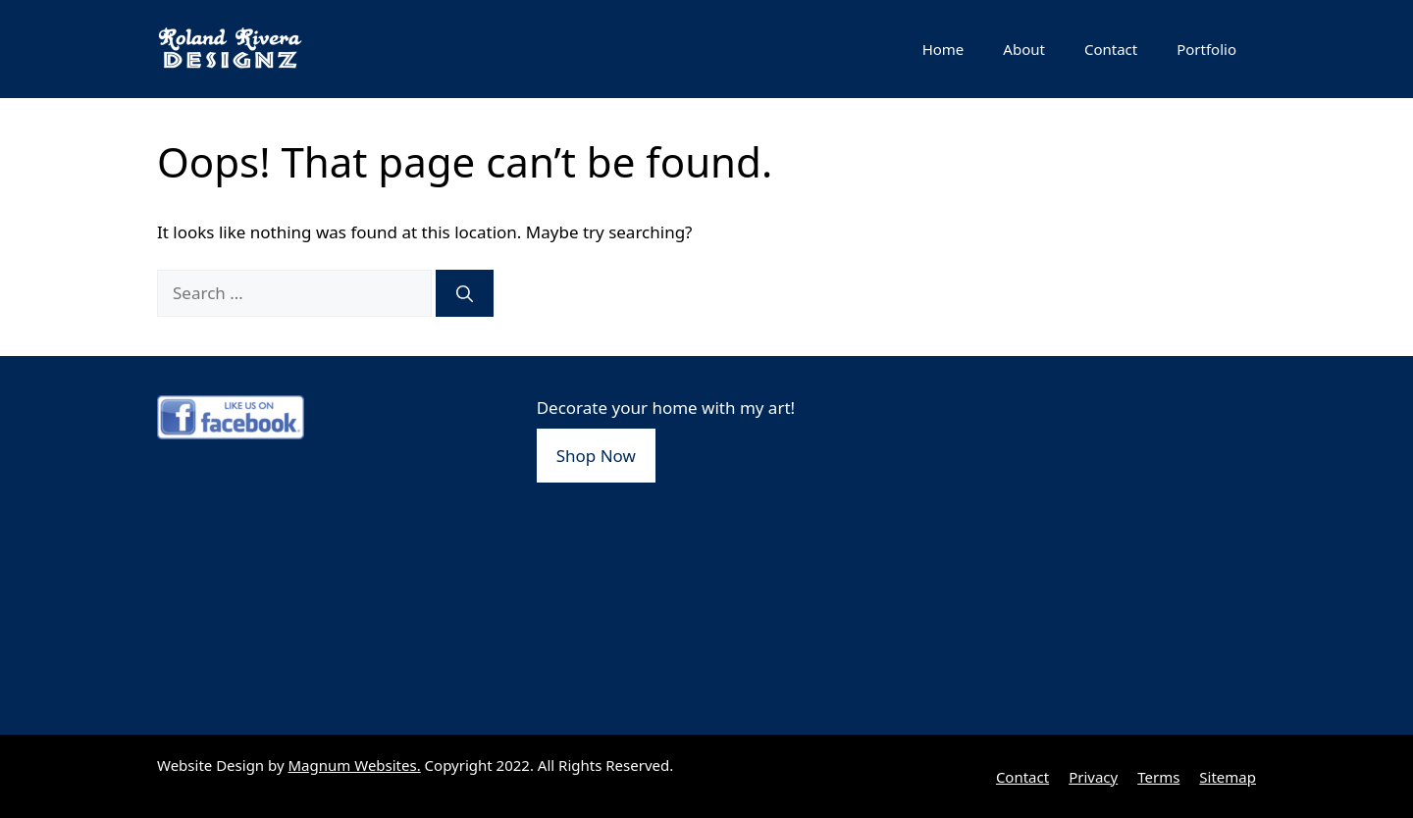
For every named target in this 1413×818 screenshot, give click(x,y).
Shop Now (596, 455)
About (1024, 49)
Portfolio (1206, 49)
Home (943, 49)
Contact (1110, 49)
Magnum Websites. (354, 765)
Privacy (1093, 777)
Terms (1158, 777)
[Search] (465, 293)
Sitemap (1227, 777)
